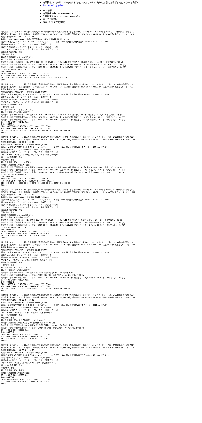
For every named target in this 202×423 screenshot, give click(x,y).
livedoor (46, 5)
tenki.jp (54, 5)
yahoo (61, 5)
